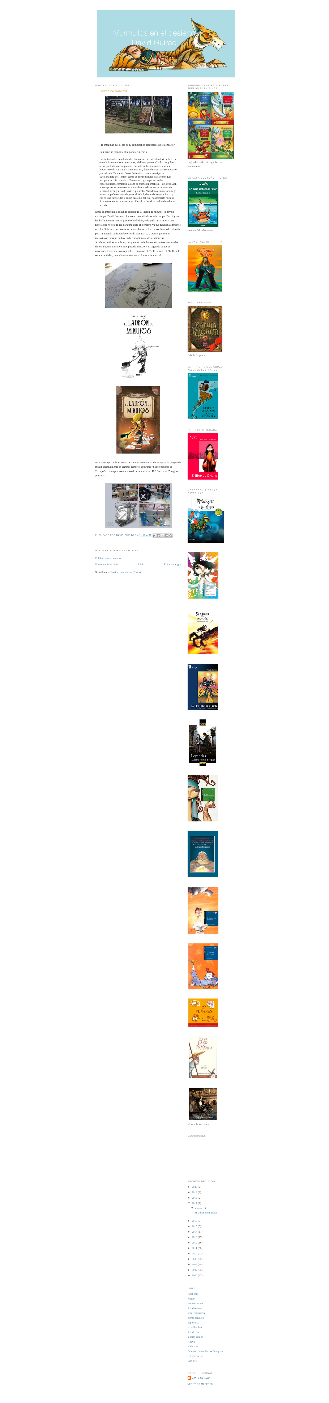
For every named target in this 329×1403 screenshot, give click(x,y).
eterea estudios (196, 1317)
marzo (199, 1207)
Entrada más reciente (106, 564)
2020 (195, 1186)
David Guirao (201, 1378)
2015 (195, 1226)
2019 (195, 1192)
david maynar (195, 1308)
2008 (195, 1264)
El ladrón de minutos (205, 1212)
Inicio (141, 564)
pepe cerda (193, 1322)
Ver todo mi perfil (200, 1384)
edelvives (193, 1346)
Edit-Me (192, 1360)
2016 (195, 1220)
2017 (195, 1203)
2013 (195, 1237)
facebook (193, 1293)
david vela (193, 1332)
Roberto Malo (195, 1303)
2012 (195, 1242)
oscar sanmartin (196, 1312)
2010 (195, 1253)
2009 (195, 1258)
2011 (195, 1248)
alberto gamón (195, 1336)
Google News (195, 1355)
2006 (195, 1275)
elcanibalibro (195, 1327)
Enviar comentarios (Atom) (126, 572)
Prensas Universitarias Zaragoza (205, 1351)
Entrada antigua (172, 564)
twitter (191, 1298)
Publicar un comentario (108, 558)
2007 (195, 1269)
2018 (195, 1197)
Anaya (191, 1341)
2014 (195, 1231)
